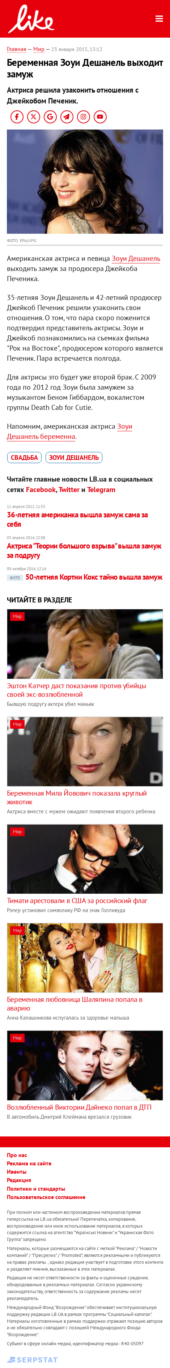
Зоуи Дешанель (136, 258)
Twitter (69, 489)
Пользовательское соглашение (46, 1196)
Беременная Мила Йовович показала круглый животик (77, 797)
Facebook (41, 489)
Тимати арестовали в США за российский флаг (77, 900)
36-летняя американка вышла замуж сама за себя (77, 519)
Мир (38, 48)
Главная (16, 48)
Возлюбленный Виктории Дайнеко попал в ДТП (79, 1107)
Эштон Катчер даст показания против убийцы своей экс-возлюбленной (76, 690)
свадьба (24, 457)
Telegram (101, 489)
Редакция (19, 1179)
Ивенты (16, 1171)
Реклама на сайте (29, 1163)
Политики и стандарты (36, 1188)
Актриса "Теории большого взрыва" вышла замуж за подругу (84, 550)
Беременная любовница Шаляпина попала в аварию (75, 1004)
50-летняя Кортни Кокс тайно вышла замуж (85, 577)
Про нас (17, 1155)
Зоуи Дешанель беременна (69, 431)
